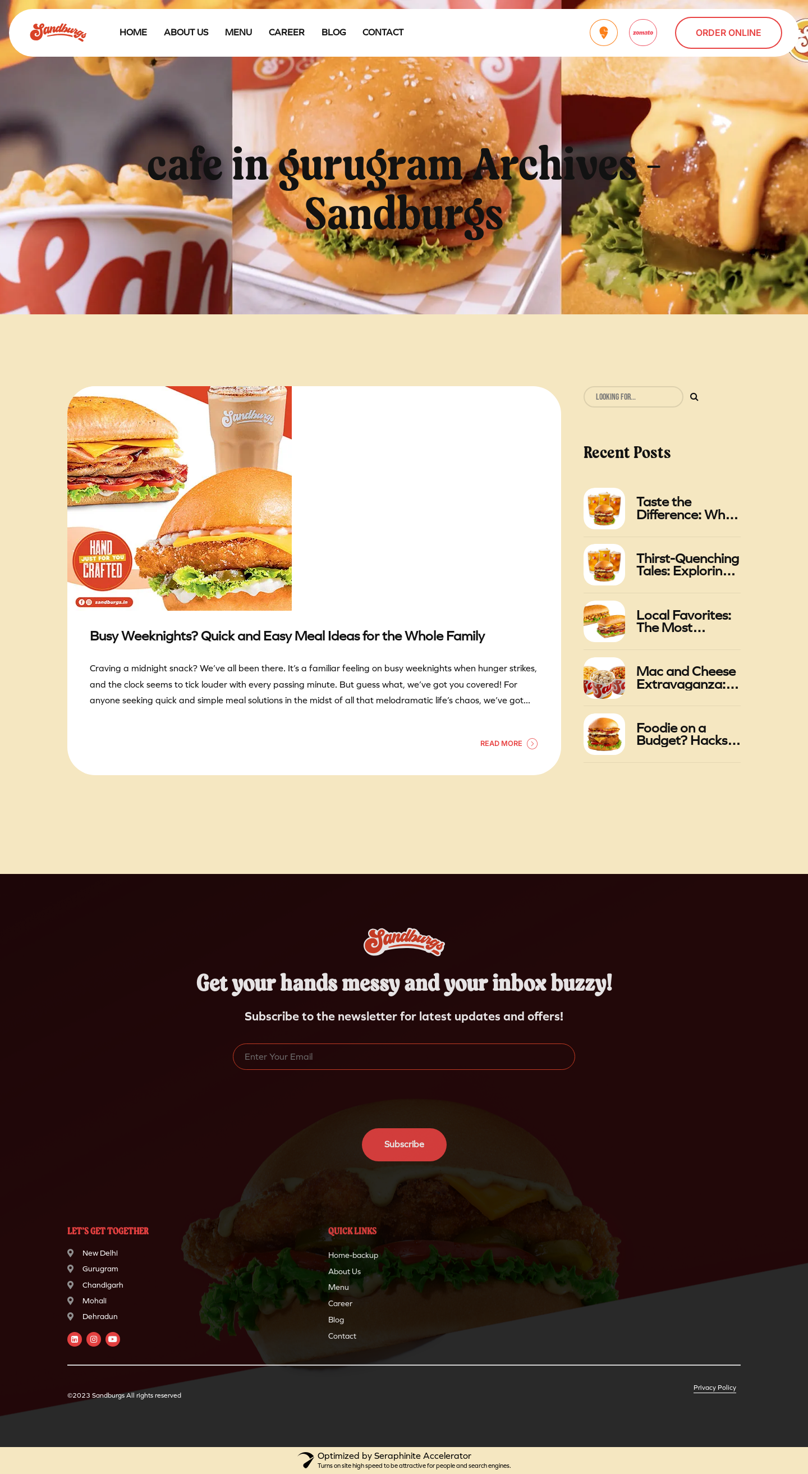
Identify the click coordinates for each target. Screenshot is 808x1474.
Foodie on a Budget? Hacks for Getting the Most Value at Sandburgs (681, 734)
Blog (334, 32)
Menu (238, 32)
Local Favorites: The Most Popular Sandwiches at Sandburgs (683, 621)
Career (287, 32)
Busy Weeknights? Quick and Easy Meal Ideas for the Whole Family (287, 636)
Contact (382, 32)
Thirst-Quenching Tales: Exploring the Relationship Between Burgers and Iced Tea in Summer (688, 565)
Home (133, 32)
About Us (186, 32)
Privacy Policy (715, 1387)
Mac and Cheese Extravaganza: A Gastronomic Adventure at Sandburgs (687, 677)
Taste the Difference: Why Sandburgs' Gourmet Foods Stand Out (684, 508)
